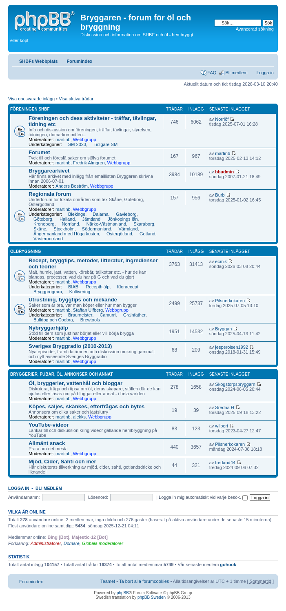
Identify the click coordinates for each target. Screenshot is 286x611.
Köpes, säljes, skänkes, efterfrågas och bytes (86, 406)
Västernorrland (48, 238)
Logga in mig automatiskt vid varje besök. (203, 497)
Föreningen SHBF (30, 109)
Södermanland (96, 228)
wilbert (221, 425)
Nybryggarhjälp (48, 328)
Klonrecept (127, 286)
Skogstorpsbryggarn (235, 384)
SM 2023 (77, 144)
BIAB (73, 286)
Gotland (147, 233)
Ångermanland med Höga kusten (66, 233)
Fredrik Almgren (89, 162)
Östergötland (119, 233)
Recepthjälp (97, 286)
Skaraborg (143, 223)
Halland (67, 219)
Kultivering (79, 291)
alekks (79, 416)
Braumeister (80, 314)
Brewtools (90, 319)
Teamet (107, 581)
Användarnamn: (24, 497)
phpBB (123, 593)
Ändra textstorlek (268, 59)
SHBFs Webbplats (38, 61)
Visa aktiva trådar (76, 98)
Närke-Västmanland (106, 223)
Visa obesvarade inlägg (31, 98)
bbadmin (224, 171)
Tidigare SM (105, 144)
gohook (228, 564)
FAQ (211, 72)
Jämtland (91, 219)
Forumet (39, 152)
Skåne (39, 228)
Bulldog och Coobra (53, 319)
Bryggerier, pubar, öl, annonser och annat (61, 374)
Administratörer (46, 543)
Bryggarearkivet (49, 171)
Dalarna (101, 214)
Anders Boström (71, 186)
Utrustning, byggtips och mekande (73, 300)
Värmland (128, 228)
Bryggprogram (47, 291)
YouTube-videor (49, 425)
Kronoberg (43, 223)
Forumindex (80, 61)
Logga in (265, 72)
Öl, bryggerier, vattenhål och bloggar (75, 383)
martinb (63, 139)
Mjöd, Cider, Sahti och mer (62, 461)
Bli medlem (236, 72)
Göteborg (42, 219)
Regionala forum (50, 194)
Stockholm (63, 228)
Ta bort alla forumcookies (144, 581)
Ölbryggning (25, 251)
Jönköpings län (122, 219)
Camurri (107, 314)
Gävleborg (126, 214)
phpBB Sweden (151, 597)
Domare (72, 543)
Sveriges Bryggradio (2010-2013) (70, 346)
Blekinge (76, 214)
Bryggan (223, 328)
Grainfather (134, 314)
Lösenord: (98, 497)
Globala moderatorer (102, 543)
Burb (219, 195)
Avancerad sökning (255, 29)
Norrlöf (221, 119)
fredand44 (225, 462)
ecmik (221, 261)
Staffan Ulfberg (88, 310)
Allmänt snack (47, 443)
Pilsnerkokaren (230, 300)
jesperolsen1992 (231, 347)
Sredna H (224, 407)
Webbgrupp (84, 139)
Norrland (70, 223)
